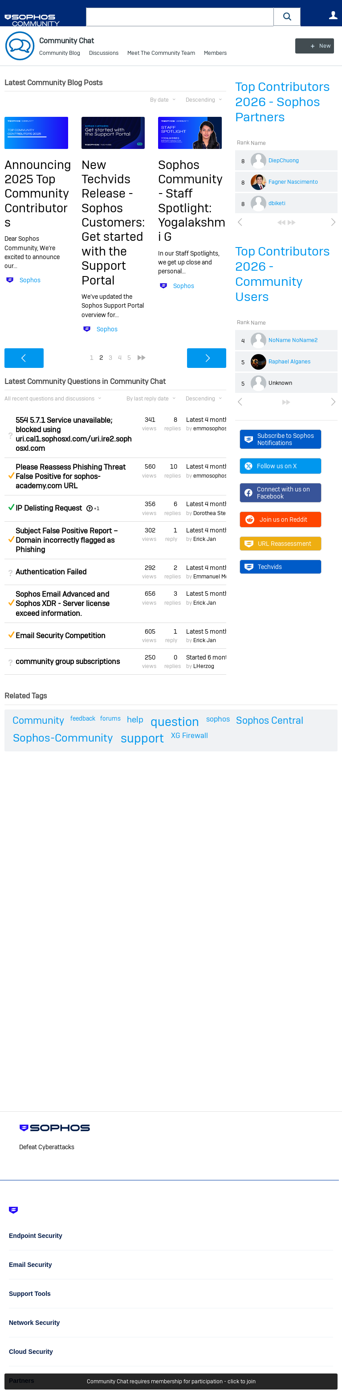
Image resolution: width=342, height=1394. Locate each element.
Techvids (263, 566)
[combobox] (179, 17)
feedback (82, 718)
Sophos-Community (63, 738)
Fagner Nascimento (293, 182)
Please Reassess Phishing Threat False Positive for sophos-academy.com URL (71, 476)
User (333, 15)
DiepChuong (284, 160)
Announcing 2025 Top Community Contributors (37, 193)
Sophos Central (269, 720)
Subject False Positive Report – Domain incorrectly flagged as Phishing (67, 540)
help (135, 719)
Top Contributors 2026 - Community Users (282, 274)
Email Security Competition (61, 635)
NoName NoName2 (293, 340)
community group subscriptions (68, 661)
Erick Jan (204, 539)
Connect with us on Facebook (277, 492)
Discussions (103, 53)
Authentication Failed (51, 572)
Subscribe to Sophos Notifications (279, 438)
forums (110, 718)
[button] (287, 17)
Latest (206, 420)
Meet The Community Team (161, 53)
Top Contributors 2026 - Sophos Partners (282, 101)
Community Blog (59, 53)
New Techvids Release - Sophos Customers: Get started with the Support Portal (113, 222)
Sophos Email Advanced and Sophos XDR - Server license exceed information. (63, 604)
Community (38, 720)
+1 (96, 508)
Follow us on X (270, 466)
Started (206, 657)
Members (215, 53)
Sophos (30, 280)
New (317, 45)
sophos (218, 719)
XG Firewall (189, 735)
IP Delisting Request (49, 508)
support (142, 738)
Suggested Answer (11, 475)
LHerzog (203, 666)
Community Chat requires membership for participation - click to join (171, 1381)
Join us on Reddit (275, 519)
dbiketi (277, 203)
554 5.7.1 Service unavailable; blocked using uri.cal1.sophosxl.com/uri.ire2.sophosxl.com (74, 434)
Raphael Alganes (289, 361)
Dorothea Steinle (214, 513)
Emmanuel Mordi (214, 576)
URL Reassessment (277, 543)
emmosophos (210, 428)
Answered (11, 507)
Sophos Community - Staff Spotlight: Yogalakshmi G (191, 200)
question (175, 722)
